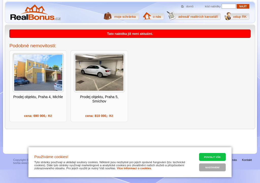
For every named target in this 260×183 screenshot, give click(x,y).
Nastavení (212, 167)
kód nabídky (213, 6)
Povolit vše (212, 157)
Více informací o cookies (134, 168)
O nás (233, 159)
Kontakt (247, 159)
